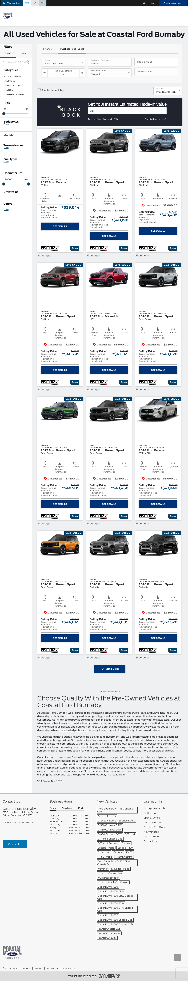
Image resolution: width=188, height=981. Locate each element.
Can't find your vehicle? (156, 119)
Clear (6, 124)
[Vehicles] (127, 110)
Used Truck (9, 81)
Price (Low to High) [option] (166, 92)
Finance (47, 49)
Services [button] (67, 808)
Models (15, 135)
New (24, 53)
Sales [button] (53, 808)
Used (8, 53)
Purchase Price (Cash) (72, 49)
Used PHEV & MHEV (14, 95)
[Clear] (28, 62)
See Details (60, 226)
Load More (110, 669)
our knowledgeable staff (74, 730)
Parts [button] (81, 808)
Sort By (159, 89)
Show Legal (44, 255)
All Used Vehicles (12, 77)
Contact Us (14, 844)
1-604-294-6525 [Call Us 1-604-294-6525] (23, 822)
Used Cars (8, 90)
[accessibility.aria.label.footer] (109, 976)
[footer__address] (23, 814)
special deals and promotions (61, 764)
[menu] (181, 16)
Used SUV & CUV (12, 86)
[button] (12, 3)
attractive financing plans (82, 751)
